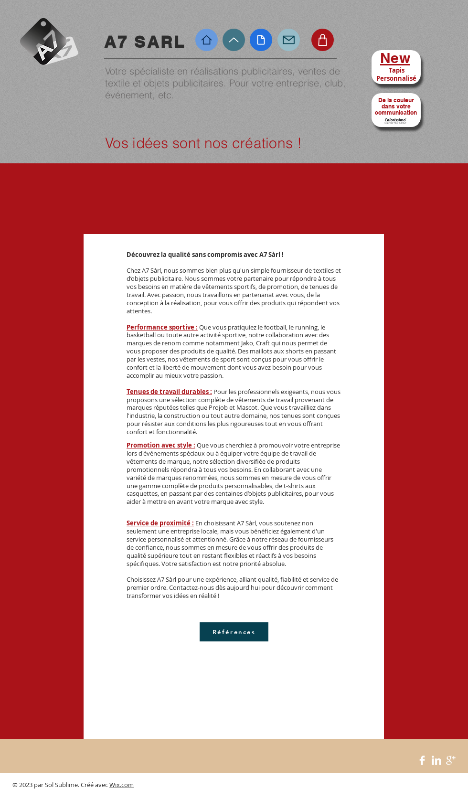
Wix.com (121, 784)
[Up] (234, 40)
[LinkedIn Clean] (436, 760)
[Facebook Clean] (422, 760)
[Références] (234, 631)
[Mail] (288, 40)
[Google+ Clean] (451, 760)
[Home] (206, 40)
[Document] (261, 40)
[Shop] (322, 40)
